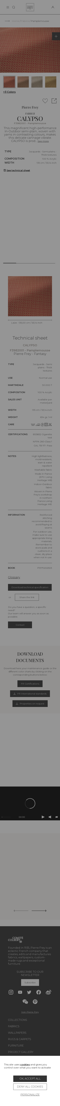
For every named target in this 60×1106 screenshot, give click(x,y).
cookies (25, 1064)
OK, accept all (30, 1078)
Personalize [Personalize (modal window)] (30, 1094)
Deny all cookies (30, 1086)
